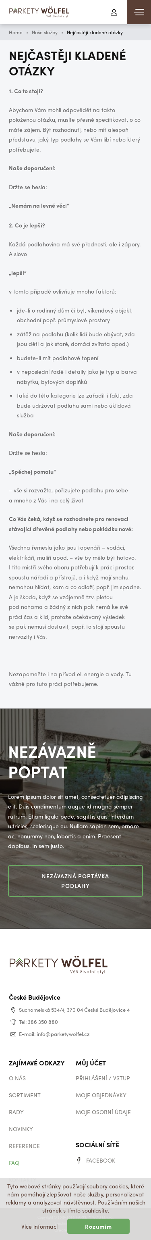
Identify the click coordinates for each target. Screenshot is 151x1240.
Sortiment (25, 1095)
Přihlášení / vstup (103, 1078)
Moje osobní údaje (103, 1112)
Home (16, 32)
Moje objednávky (101, 1095)
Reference (24, 1146)
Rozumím (98, 1226)
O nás (17, 1078)
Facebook (100, 1160)
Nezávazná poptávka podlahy (75, 881)
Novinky (21, 1129)
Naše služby (45, 32)
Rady (16, 1112)
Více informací (39, 1226)
